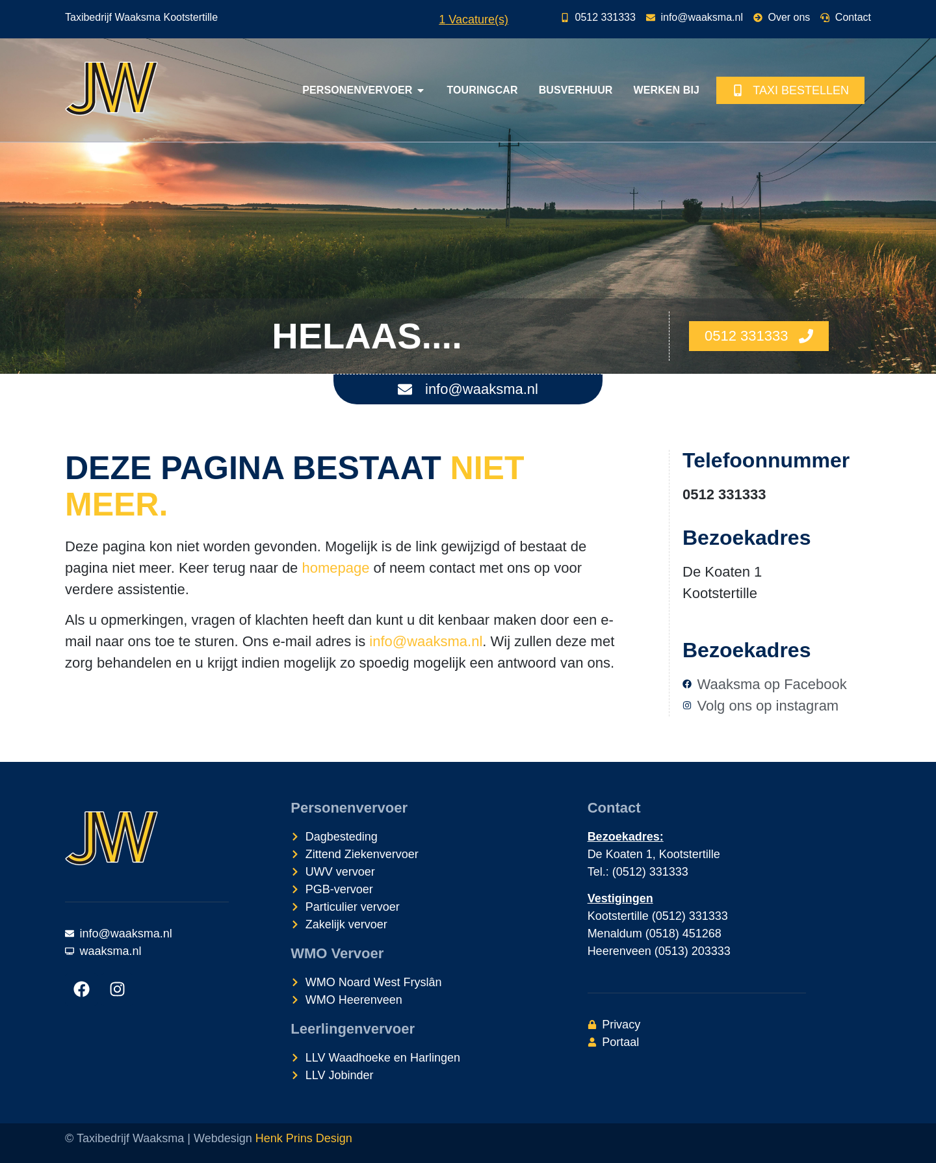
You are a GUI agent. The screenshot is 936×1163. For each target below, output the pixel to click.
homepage (335, 568)
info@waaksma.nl (425, 641)
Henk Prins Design (303, 1138)
